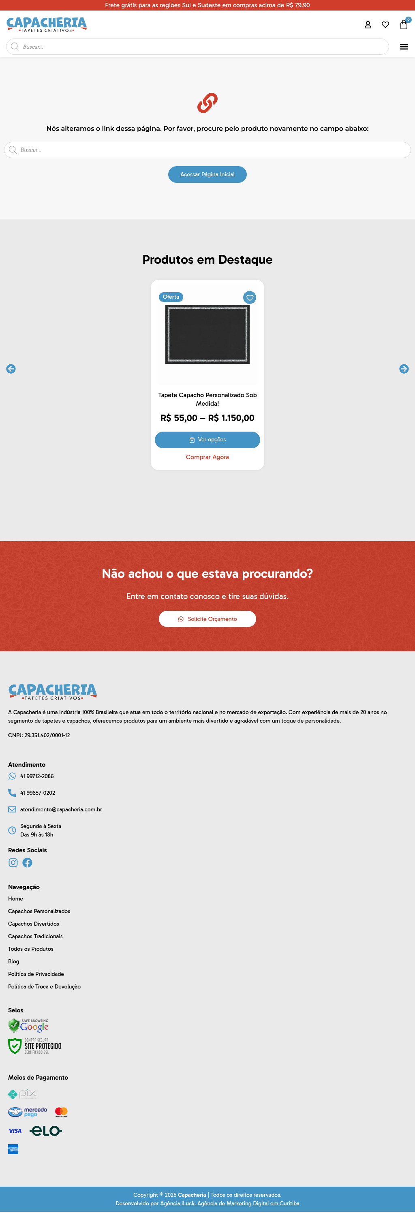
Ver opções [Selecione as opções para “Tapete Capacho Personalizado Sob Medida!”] (212, 439)
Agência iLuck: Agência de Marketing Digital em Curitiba (229, 1204)
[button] (404, 46)
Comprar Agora (207, 457)
